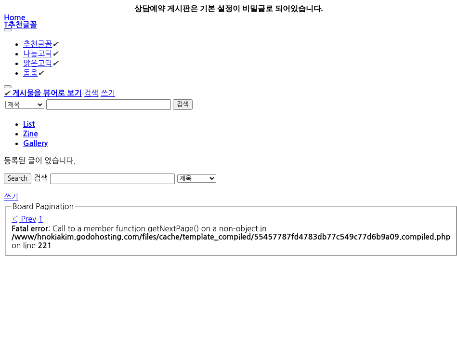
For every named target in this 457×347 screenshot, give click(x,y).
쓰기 (108, 93)
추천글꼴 (37, 44)
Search (17, 178)
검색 (91, 93)
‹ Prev (24, 219)
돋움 (30, 73)
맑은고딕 (37, 63)
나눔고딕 (37, 53)
